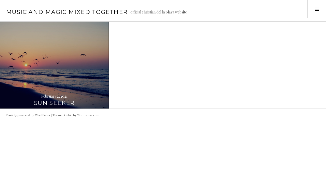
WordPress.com (88, 115)
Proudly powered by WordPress (28, 115)
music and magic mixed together (66, 12)
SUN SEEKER (54, 103)
